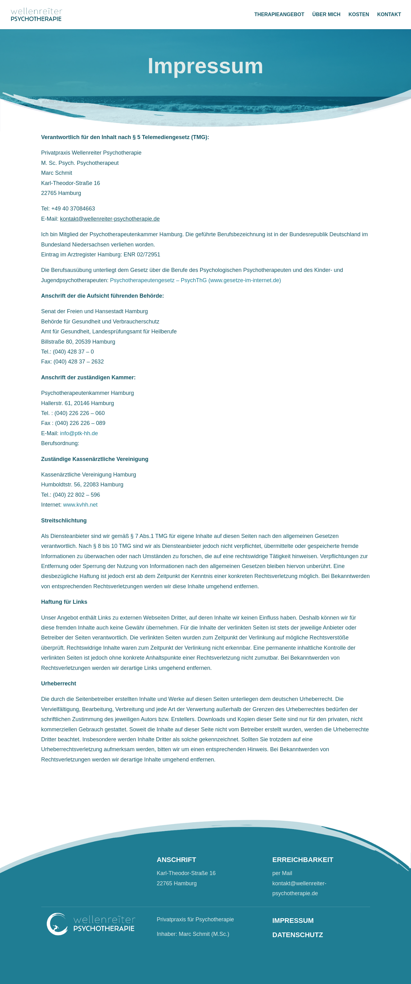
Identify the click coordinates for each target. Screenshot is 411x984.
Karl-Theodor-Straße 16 (186, 873)
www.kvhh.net (80, 505)
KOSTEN (358, 14)
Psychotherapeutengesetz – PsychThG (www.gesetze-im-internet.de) (195, 280)
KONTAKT (389, 14)
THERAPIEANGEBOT (279, 14)
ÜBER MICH (326, 14)
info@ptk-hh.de (79, 433)
